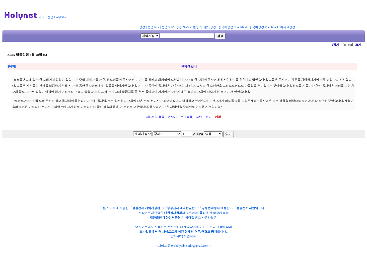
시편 (199, 117)
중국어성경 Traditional (263, 27)
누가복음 (186, 117)
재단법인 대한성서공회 (166, 213)
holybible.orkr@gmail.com (191, 245)
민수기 (172, 117)
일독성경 (210, 27)
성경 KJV (168, 27)
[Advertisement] (192, 13)
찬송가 (197, 27)
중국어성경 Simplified (232, 27)
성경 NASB (183, 27)
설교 (208, 117)
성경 (142, 27)
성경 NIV (154, 27)
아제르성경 (287, 27)
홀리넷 (203, 213)
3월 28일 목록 (155, 117)
